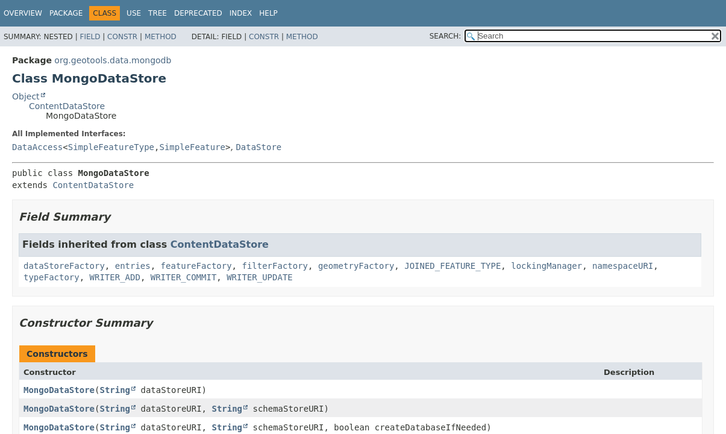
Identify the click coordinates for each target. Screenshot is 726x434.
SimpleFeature (192, 147)
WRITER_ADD (115, 277)
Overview (23, 13)
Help (268, 13)
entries (133, 266)
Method (161, 37)
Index (241, 13)
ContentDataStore (67, 106)
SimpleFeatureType (111, 147)
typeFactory (51, 277)
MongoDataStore (59, 390)
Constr (122, 37)
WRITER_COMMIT (184, 277)
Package (66, 13)
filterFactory (275, 266)
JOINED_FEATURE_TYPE (452, 266)
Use (134, 13)
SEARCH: (446, 36)
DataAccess (37, 147)
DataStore (258, 147)
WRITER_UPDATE (260, 277)
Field (90, 37)
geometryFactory (356, 266)
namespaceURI (622, 266)
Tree (157, 13)
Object (26, 96)
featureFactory (196, 266)
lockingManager (546, 266)
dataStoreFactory (64, 266)
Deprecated (198, 13)
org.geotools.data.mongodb (112, 60)
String (114, 390)
